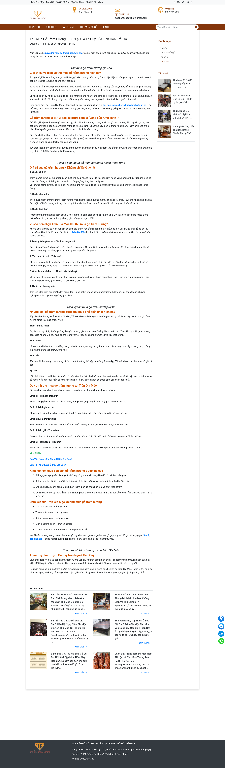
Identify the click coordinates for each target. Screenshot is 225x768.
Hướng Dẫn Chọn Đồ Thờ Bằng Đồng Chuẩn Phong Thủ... (183, 130)
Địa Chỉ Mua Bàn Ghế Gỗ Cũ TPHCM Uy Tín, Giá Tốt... (182, 99)
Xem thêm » (81, 613)
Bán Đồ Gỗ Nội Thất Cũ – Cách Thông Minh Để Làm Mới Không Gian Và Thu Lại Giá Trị (132, 598)
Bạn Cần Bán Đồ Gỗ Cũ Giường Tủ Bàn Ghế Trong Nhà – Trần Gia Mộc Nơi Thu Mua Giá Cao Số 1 (69, 598)
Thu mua (164, 61)
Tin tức (163, 48)
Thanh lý (164, 57)
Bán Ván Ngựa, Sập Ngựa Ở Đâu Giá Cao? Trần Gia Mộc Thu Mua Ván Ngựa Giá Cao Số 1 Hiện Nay (132, 624)
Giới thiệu (51, 27)
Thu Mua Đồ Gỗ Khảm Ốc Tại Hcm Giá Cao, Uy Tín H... (182, 114)
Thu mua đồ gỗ (88, 27)
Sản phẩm (67, 27)
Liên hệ (106, 27)
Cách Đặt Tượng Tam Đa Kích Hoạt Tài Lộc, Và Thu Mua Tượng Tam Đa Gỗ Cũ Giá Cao (133, 657)
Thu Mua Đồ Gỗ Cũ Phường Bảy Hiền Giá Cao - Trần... (182, 83)
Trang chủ (35, 26)
